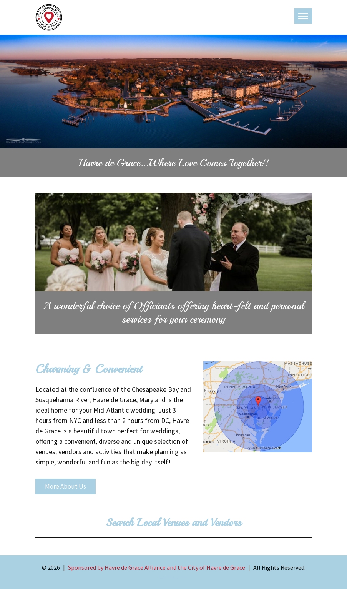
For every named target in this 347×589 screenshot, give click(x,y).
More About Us (65, 486)
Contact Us (173, 577)
